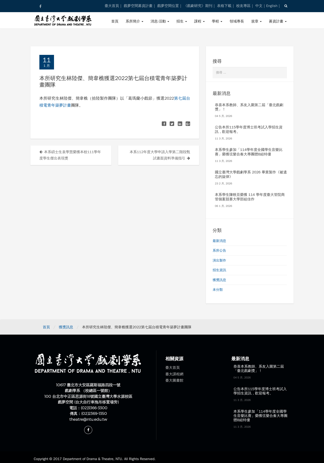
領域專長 (237, 21)
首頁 (114, 21)
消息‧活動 (160, 21)
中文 (259, 6)
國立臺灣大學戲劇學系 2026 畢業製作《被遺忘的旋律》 (251, 174)
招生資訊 (219, 270)
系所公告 (219, 250)
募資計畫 (278, 21)
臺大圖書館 (174, 380)
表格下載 (224, 6)
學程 (217, 21)
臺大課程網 (174, 374)
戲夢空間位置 (168, 6)
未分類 (218, 290)
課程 (199, 21)
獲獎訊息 (219, 280)
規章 (256, 21)
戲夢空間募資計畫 (138, 6)
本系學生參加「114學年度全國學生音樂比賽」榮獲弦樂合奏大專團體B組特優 (249, 152)
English (271, 6)
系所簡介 (134, 21)
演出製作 (219, 260)
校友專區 (243, 6)
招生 (181, 21)
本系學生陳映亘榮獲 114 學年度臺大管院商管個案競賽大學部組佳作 (250, 196)
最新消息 (219, 241)
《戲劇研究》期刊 (198, 6)
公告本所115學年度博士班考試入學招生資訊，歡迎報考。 (249, 129)
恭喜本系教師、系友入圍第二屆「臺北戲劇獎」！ (249, 107)
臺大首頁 (112, 6)
